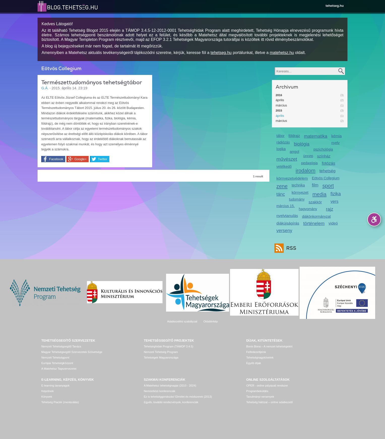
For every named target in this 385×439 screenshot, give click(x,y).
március (281, 105)
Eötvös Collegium (326, 178)
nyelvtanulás (287, 215)
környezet (300, 192)
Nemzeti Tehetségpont (55, 357)
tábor (280, 136)
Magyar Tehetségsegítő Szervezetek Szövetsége (71, 351)
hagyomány (308, 209)
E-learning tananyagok (55, 385)
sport (328, 185)
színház (324, 156)
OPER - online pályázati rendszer (267, 385)
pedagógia (309, 163)
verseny (284, 230)
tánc (280, 194)
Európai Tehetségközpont (57, 363)
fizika (336, 193)
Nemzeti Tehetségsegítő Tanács (61, 346)
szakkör (315, 202)
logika (281, 149)
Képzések (47, 391)
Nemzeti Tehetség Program (161, 351)
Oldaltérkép (210, 321)
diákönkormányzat (316, 216)
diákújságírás (287, 223)
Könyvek (46, 396)
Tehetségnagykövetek (259, 357)
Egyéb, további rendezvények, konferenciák (171, 402)
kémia (336, 136)
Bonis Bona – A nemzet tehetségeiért (269, 346)
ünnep (308, 156)
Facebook (56, 159)
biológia (301, 144)
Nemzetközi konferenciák (159, 391)
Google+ (80, 159)
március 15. (285, 206)
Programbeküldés (257, 391)
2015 (279, 110)
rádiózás (283, 142)
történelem (314, 223)
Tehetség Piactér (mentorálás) (60, 402)
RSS (290, 248)
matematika (315, 136)
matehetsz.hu (282, 52)
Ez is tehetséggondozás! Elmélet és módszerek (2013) (178, 396)
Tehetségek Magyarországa (161, 357)
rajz (329, 209)
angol (294, 151)
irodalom (305, 170)
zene (281, 186)
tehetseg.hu (335, 6)
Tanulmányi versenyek (260, 396)
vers (334, 201)
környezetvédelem (292, 178)
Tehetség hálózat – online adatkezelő (269, 402)
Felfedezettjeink (256, 351)
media (319, 194)
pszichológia (323, 149)
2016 (279, 95)
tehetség (327, 171)
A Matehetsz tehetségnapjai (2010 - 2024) (170, 385)
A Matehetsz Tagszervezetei (58, 368)
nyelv (335, 143)
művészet (286, 159)
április (280, 100)
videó (333, 223)
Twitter (102, 159)
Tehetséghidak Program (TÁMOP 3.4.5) (168, 346)
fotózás (328, 163)
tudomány (297, 199)
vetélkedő (284, 166)
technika (298, 185)
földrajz (294, 136)
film (315, 185)
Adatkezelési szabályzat (182, 321)
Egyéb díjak (253, 363)
